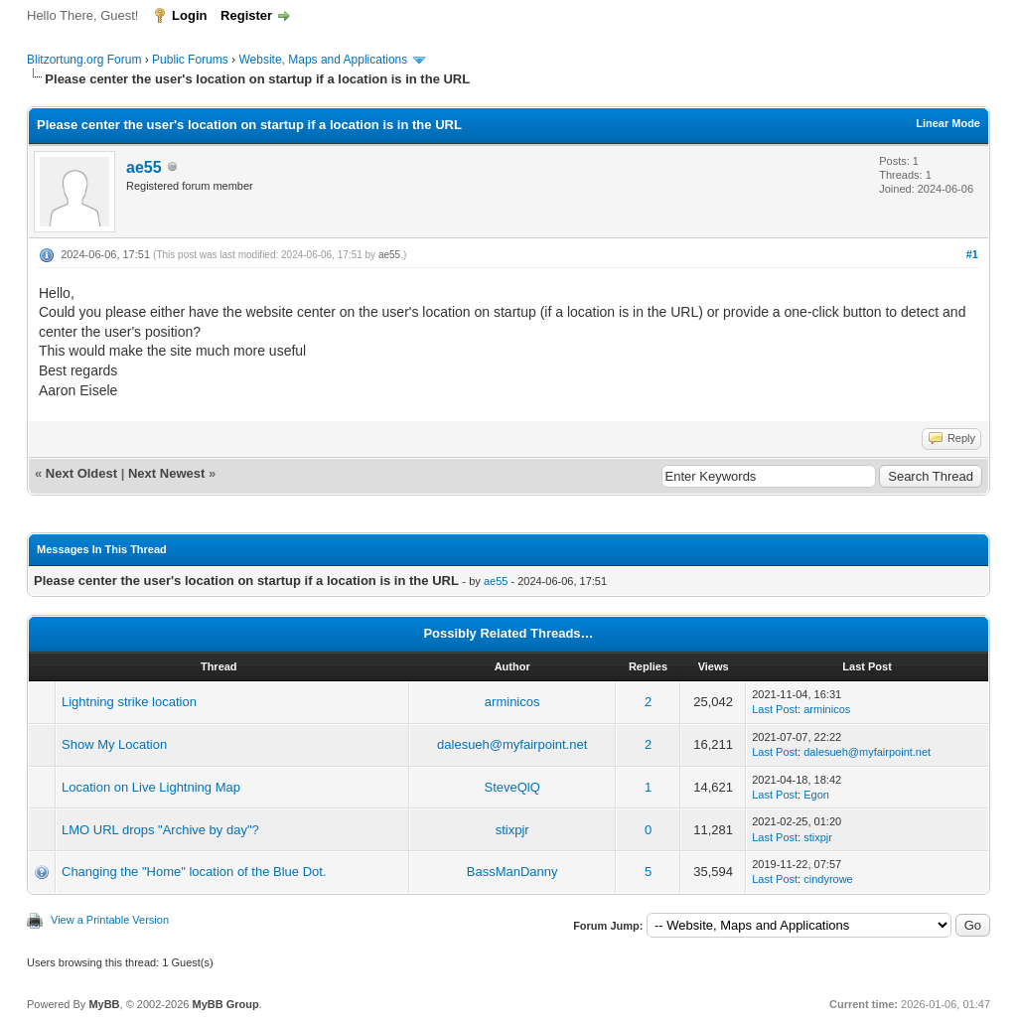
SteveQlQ (512, 787)
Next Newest (166, 473)
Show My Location (114, 744)
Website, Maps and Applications (322, 60)
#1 (972, 254)
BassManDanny (512, 871)
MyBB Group (225, 1004)
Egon (816, 795)
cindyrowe (828, 879)
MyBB (103, 1004)
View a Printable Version (110, 920)
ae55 (144, 167)
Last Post (775, 709)
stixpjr (512, 829)
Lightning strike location (129, 701)
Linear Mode (948, 123)
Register (246, 15)
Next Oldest (81, 473)
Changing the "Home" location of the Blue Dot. (194, 871)
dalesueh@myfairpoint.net (512, 744)
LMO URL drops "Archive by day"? (160, 829)
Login (189, 15)
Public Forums (190, 60)
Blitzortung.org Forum (84, 60)
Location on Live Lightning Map (151, 787)
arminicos (512, 701)
